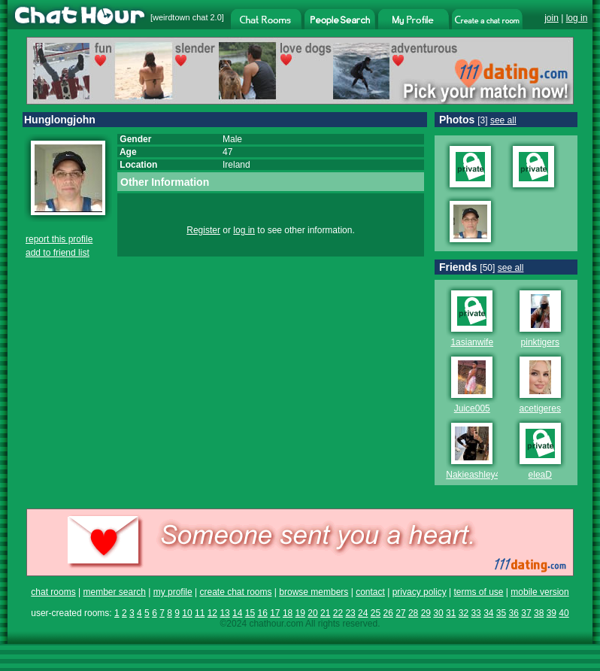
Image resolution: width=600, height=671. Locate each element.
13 (224, 613)
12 (212, 613)
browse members (313, 592)
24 (363, 613)
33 (475, 613)
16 (262, 613)
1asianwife (471, 342)
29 (426, 613)
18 (287, 613)
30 (438, 613)
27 (400, 613)
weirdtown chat (180, 17)
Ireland (236, 164)
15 (250, 613)
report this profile (59, 239)
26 (388, 613)
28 (413, 613)
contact (370, 592)
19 (300, 613)
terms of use (478, 592)
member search (114, 592)
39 (551, 613)
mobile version (539, 592)
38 (539, 613)
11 (200, 613)
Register (203, 230)
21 (325, 613)
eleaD (540, 474)
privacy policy (419, 592)
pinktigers (540, 342)
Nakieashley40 (475, 474)
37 (526, 613)
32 (463, 613)
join (551, 18)
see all (503, 120)
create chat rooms (235, 592)
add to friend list (57, 252)
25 (375, 613)
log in (577, 18)
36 (514, 613)
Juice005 (472, 408)
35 (501, 613)
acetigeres (540, 408)
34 (488, 613)
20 (312, 613)
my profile (172, 592)
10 (187, 613)
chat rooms (53, 592)
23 (350, 613)
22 (338, 613)
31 (451, 613)
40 (563, 613)
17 (275, 613)
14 (237, 613)
